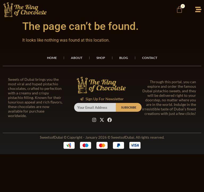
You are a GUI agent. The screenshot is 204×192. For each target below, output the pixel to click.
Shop (100, 58)
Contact (149, 58)
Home (52, 58)
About (76, 58)
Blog (123, 58)
